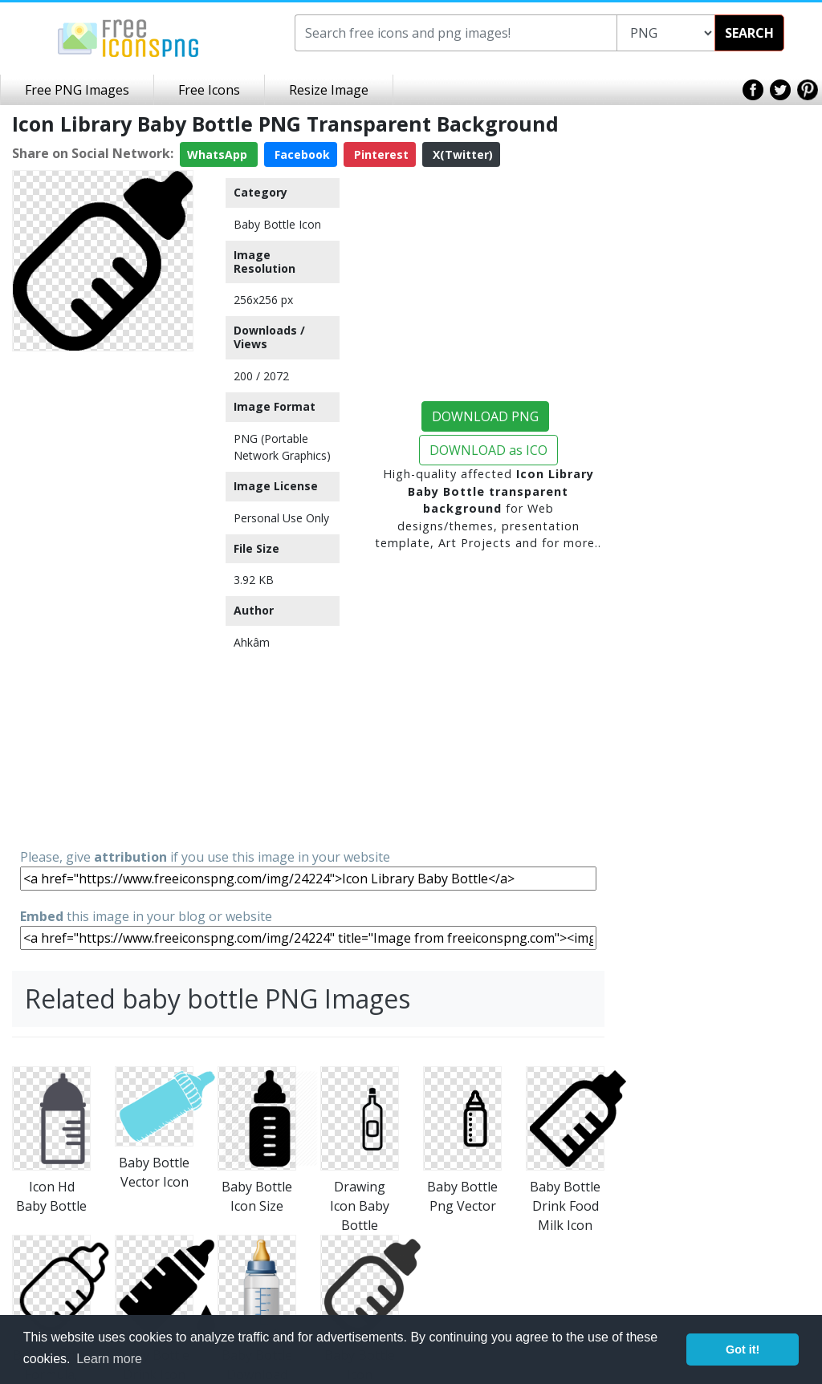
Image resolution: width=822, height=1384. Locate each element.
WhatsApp (218, 154)
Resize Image (328, 90)
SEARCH (749, 33)
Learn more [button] (109, 1359)
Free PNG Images (77, 90)
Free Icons (209, 90)
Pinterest (380, 154)
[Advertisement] (102, 598)
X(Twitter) (461, 154)
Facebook (300, 154)
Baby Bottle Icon (277, 224)
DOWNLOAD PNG (485, 416)
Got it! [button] (742, 1349)
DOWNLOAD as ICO (488, 450)
